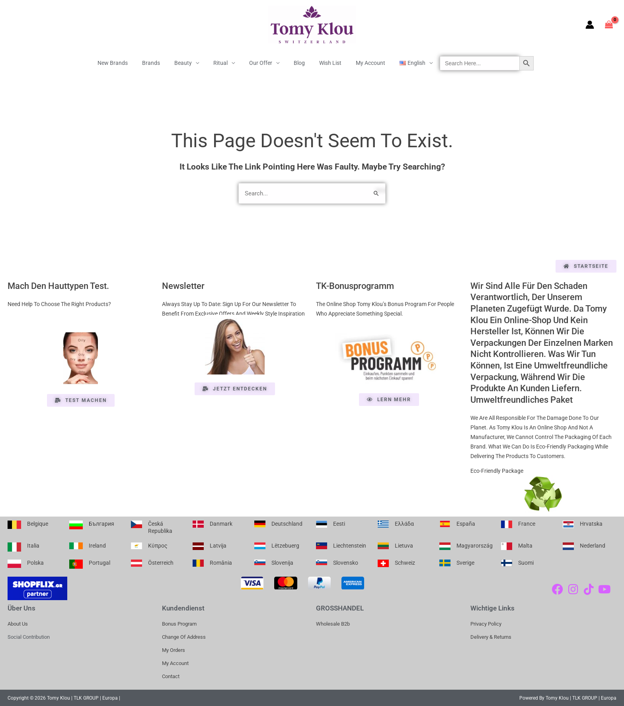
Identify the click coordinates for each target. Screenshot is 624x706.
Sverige (465, 561)
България (101, 523)
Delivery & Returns (490, 636)
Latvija (218, 545)
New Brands (125, 63)
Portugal (99, 561)
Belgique (37, 523)
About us (18, 623)
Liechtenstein (349, 545)
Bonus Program (179, 623)
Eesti (339, 523)
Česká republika (160, 526)
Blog (296, 63)
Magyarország (474, 545)
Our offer (260, 63)
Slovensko (345, 561)
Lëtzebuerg (285, 545)
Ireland (97, 545)
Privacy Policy (485, 623)
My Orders (173, 649)
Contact (170, 676)
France (526, 523)
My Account (361, 63)
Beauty (189, 63)
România (221, 561)
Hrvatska (591, 523)
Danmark (221, 523)
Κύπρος (158, 545)
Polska (35, 561)
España (465, 523)
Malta (525, 545)
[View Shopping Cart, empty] (609, 24)
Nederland (592, 545)
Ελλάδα (404, 523)
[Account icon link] (589, 24)
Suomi (526, 561)
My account (175, 662)
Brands (161, 63)
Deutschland (286, 523)
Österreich (161, 561)
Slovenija (282, 561)
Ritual (223, 63)
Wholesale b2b (333, 623)
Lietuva (404, 545)
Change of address (184, 636)
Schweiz (405, 561)
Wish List (324, 63)
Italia (33, 545)
